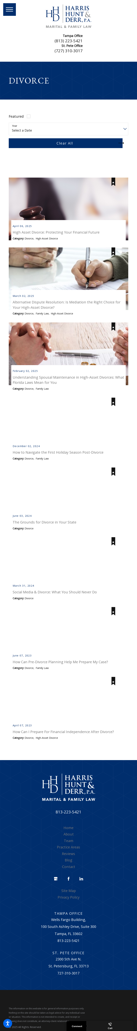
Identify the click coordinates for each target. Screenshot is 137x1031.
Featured (16, 116)
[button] (7, 1023)
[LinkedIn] (81, 885)
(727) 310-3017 (69, 51)
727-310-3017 (68, 979)
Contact (68, 873)
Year (14, 125)
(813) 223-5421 (69, 41)
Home (68, 834)
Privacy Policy (69, 903)
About (69, 840)
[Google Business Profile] (55, 885)
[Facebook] (68, 885)
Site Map (68, 897)
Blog (68, 866)
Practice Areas (68, 853)
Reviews (68, 860)
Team (68, 847)
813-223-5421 (68, 818)
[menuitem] (68, 834)
